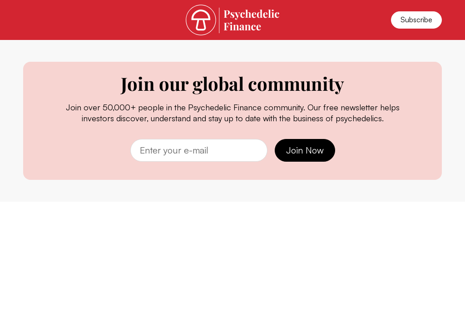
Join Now (305, 150)
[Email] (198, 150)
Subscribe (416, 19)
